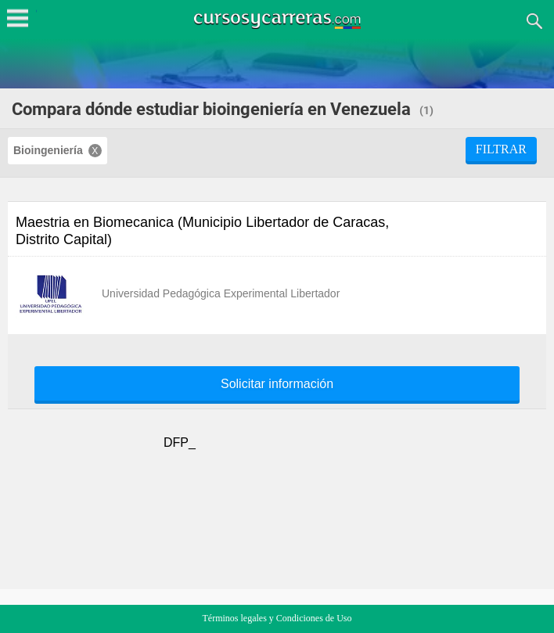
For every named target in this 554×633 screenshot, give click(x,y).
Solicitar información (277, 384)
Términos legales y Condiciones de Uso (277, 618)
